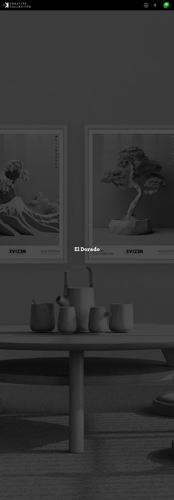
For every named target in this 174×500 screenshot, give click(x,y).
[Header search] (155, 4)
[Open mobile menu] (146, 5)
